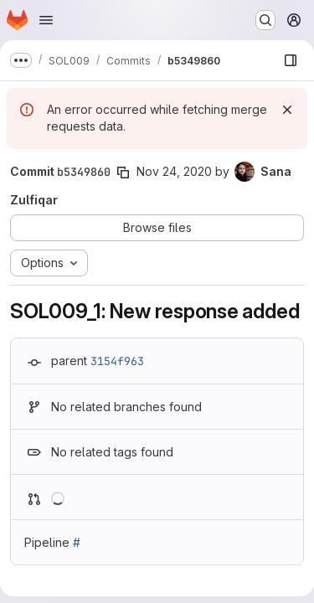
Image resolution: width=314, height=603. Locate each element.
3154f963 (117, 360)
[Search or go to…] (265, 20)
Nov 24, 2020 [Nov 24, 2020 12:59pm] (174, 171)
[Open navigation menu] (46, 20)
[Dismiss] (287, 110)
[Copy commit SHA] (123, 172)
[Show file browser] (290, 60)
